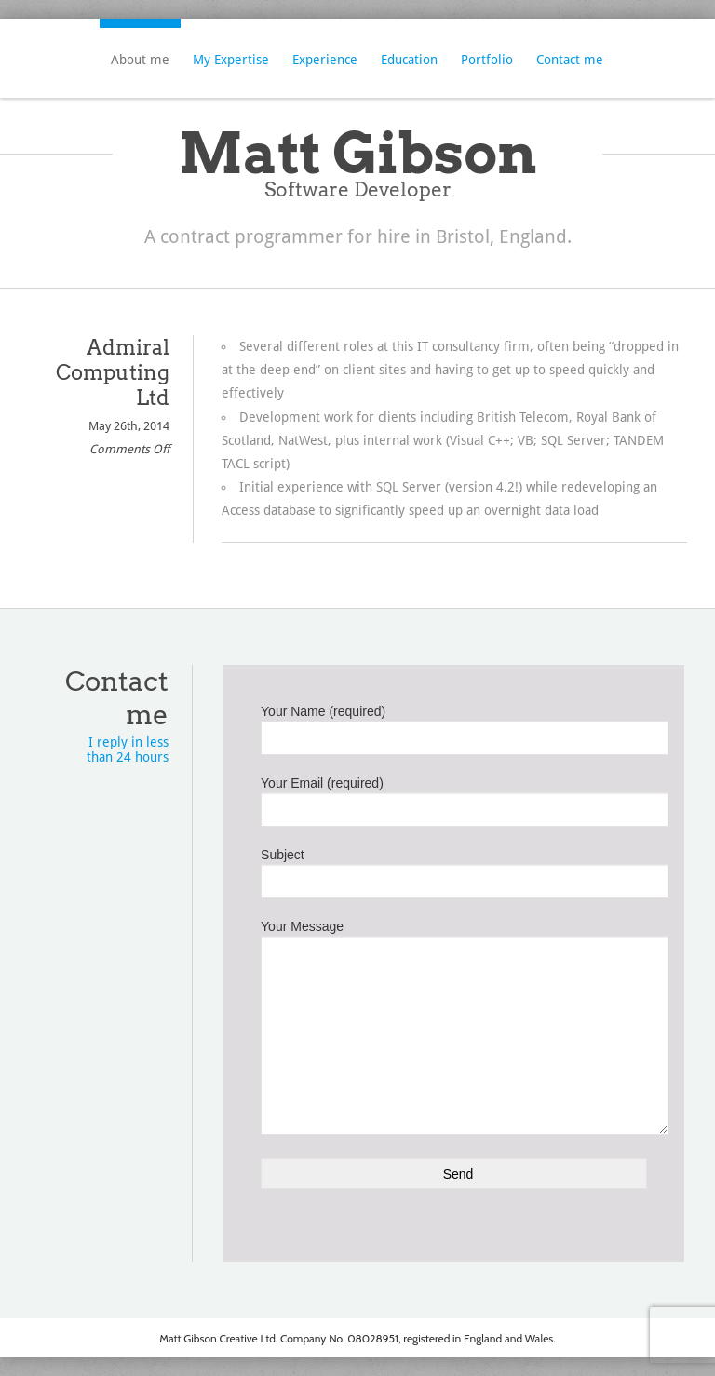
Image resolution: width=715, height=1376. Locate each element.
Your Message (454, 983)
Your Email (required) (454, 798)
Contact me (569, 59)
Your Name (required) (454, 726)
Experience (325, 59)
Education (409, 59)
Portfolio (487, 59)
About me (140, 59)
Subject (454, 869)
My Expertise (231, 59)
